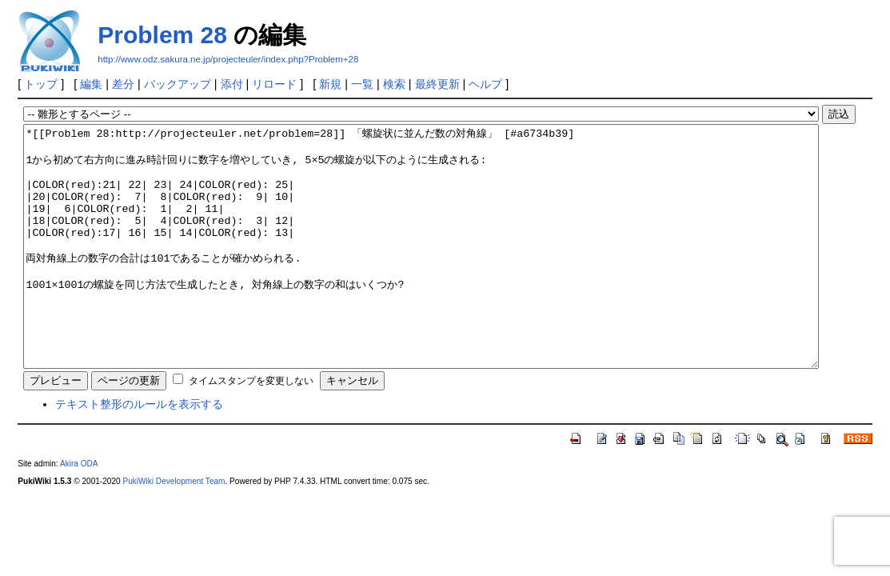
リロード (274, 84)
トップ (41, 84)
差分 (123, 84)
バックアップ (177, 84)
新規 (330, 84)
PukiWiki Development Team (173, 529)
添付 (232, 84)
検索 (394, 84)
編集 (91, 84)
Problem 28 (162, 35)
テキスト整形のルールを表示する (139, 452)
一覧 (362, 84)
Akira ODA (79, 511)
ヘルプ (485, 84)
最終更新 (437, 84)
